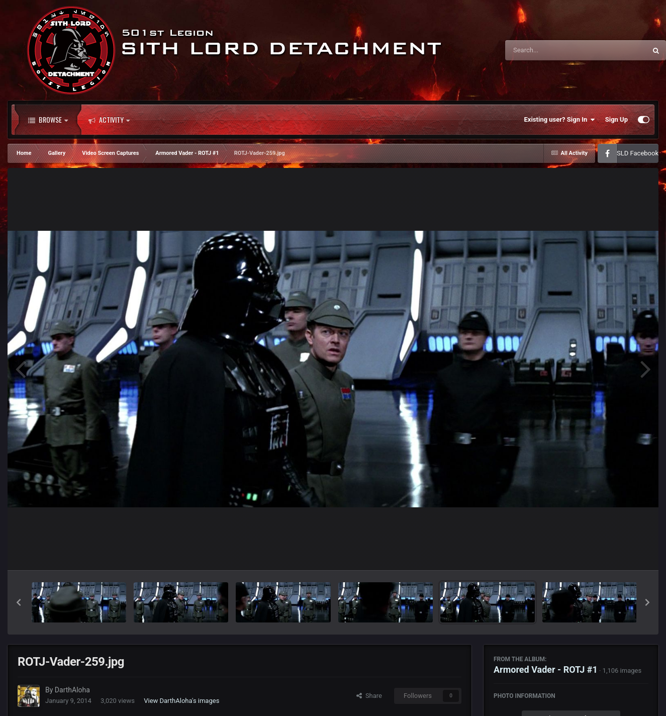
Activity (109, 120)
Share (369, 695)
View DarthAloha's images (181, 700)
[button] (19, 602)
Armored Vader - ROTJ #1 (546, 669)
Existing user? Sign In (559, 120)
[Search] (550, 50)
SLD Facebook (637, 153)
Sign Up (616, 119)
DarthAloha (72, 690)
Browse (48, 120)
